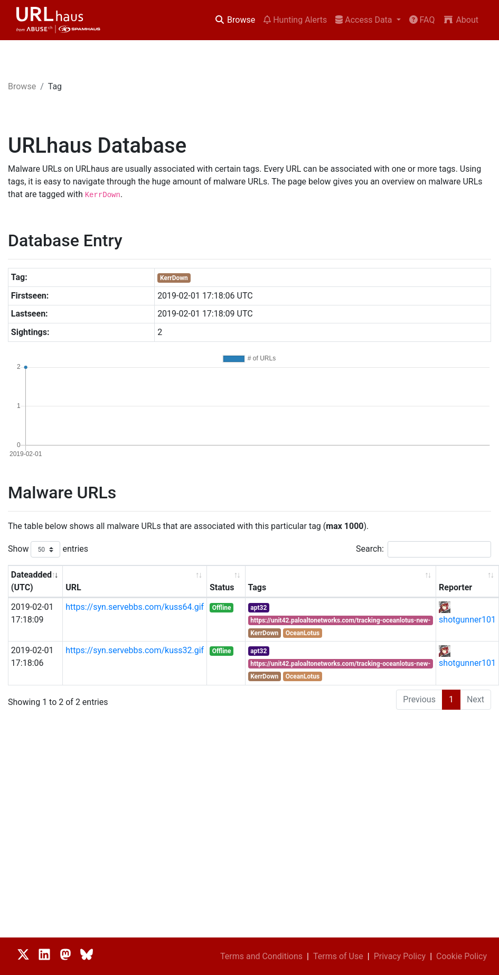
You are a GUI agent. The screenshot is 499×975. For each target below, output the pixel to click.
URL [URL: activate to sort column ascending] (73, 587)
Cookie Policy (461, 956)
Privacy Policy (400, 956)
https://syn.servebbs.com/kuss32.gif (134, 650)
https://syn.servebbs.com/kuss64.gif (134, 607)
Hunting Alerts (295, 20)
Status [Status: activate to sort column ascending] (222, 587)
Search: (423, 549)
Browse (234, 20)
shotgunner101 (467, 620)
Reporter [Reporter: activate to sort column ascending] (455, 587)
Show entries (48, 549)
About (460, 20)
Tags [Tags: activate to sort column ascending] (257, 587)
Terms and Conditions (261, 956)
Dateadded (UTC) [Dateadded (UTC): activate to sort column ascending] (31, 581)
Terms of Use (338, 956)
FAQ (422, 20)
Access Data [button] (364, 20)
